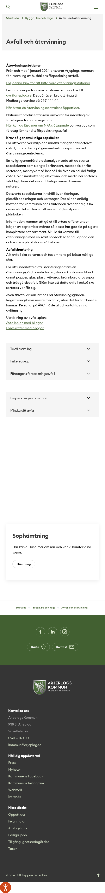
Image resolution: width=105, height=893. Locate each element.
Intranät (14, 797)
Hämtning (24, 564)
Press (12, 762)
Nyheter (14, 769)
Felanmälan (17, 821)
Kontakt (65, 647)
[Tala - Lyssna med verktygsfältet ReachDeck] (5, 887)
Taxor (12, 848)
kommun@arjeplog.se (24, 745)
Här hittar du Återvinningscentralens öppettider (42, 108)
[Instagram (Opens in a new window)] (64, 631)
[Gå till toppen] (52, 875)
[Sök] (8, 7)
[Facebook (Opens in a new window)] (40, 631)
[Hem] (51, 7)
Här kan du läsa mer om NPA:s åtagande (37, 125)
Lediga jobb (17, 835)
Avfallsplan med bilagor (24, 323)
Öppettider (16, 814)
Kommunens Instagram (26, 783)
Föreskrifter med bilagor (25, 328)
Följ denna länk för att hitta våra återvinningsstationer (48, 83)
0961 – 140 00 (18, 738)
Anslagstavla (18, 828)
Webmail (15, 790)
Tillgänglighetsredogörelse (28, 842)
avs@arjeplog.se (18, 95)
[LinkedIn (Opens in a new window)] (52, 631)
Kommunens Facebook (25, 776)
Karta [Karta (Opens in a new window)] (38, 646)
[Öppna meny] (95, 7)
